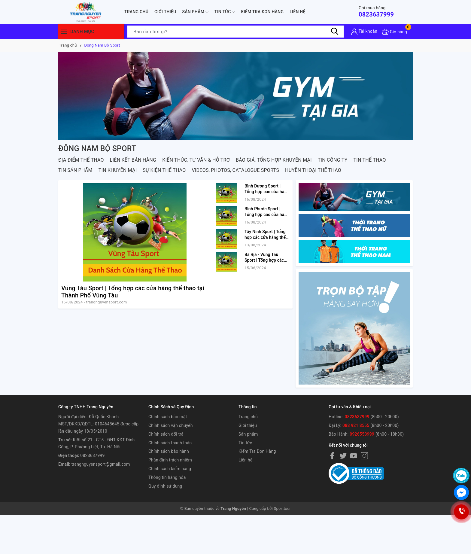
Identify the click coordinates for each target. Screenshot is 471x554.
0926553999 (362, 434)
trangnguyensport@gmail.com (100, 464)
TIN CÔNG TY (333, 160)
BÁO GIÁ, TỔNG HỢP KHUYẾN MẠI (274, 160)
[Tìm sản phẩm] (235, 32)
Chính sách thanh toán (170, 442)
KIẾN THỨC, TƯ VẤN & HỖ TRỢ (196, 160)
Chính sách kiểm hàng (169, 468)
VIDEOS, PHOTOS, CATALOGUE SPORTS (235, 170)
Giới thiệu (165, 11)
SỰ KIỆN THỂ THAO (164, 170)
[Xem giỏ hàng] (394, 31)
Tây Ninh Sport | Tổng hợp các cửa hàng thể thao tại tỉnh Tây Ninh (265, 237)
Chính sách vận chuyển (170, 425)
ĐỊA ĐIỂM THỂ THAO (81, 160)
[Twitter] (343, 455)
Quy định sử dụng (165, 486)
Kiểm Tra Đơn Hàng (262, 11)
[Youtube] (353, 455)
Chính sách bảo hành (168, 451)
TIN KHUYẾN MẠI (118, 170)
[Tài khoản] (364, 32)
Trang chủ (136, 11)
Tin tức (224, 12)
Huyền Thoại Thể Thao (313, 170)
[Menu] (64, 31)
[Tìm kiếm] (334, 31)
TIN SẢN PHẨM (75, 170)
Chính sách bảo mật (167, 416)
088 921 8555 (355, 425)
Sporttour (282, 508)
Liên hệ (297, 11)
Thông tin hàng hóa (167, 477)
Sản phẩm (195, 12)
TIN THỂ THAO (370, 160)
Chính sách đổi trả (166, 434)
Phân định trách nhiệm (170, 460)
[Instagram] (364, 455)
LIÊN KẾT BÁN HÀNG (133, 160)
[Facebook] (332, 455)
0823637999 (376, 11)
